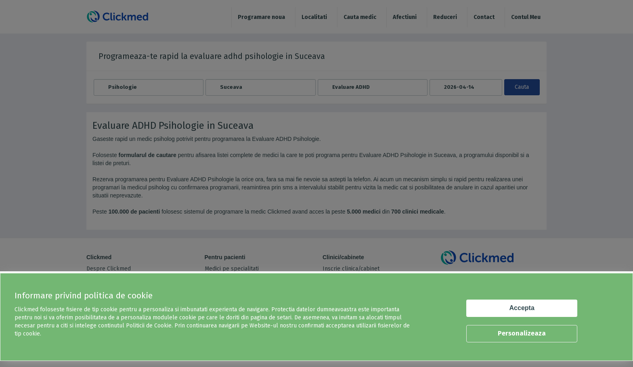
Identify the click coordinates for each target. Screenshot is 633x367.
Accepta (521, 307)
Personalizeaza (522, 333)
